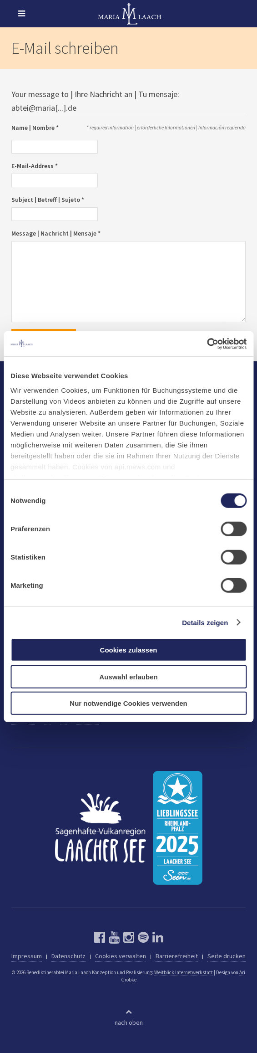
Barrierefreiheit (177, 956)
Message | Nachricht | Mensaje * (56, 233)
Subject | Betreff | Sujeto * (47, 199)
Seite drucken (226, 956)
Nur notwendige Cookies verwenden (128, 703)
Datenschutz (68, 956)
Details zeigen (205, 622)
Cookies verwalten (120, 956)
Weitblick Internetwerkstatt (183, 972)
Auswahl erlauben (128, 676)
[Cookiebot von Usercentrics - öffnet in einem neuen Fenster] (207, 343)
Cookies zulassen (128, 650)
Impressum (26, 956)
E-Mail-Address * (34, 166)
